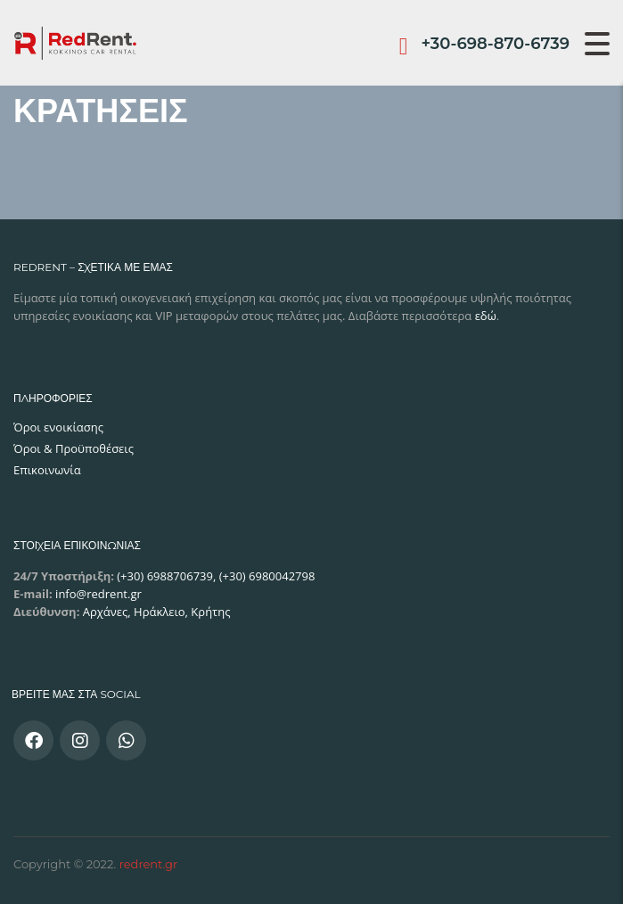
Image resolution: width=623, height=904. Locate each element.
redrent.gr (148, 864)
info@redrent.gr (97, 594)
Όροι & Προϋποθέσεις (73, 448)
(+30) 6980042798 (267, 576)
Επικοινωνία (47, 470)
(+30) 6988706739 (163, 576)
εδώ (485, 316)
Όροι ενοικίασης (58, 427)
